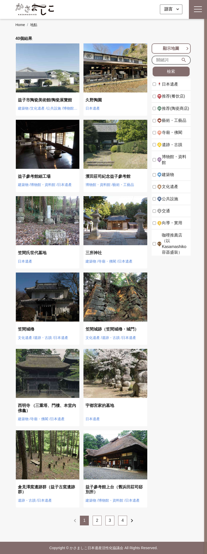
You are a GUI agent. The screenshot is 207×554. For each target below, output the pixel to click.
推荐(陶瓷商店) (175, 108)
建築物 (168, 174)
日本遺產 (170, 84)
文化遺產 (170, 186)
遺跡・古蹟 (172, 145)
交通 (166, 211)
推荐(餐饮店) (173, 96)
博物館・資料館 (174, 159)
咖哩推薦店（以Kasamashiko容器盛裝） (174, 243)
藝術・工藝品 (174, 120)
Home (20, 25)
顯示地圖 (176, 48)
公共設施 (170, 199)
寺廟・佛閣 (172, 132)
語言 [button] (169, 9)
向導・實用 (172, 223)
